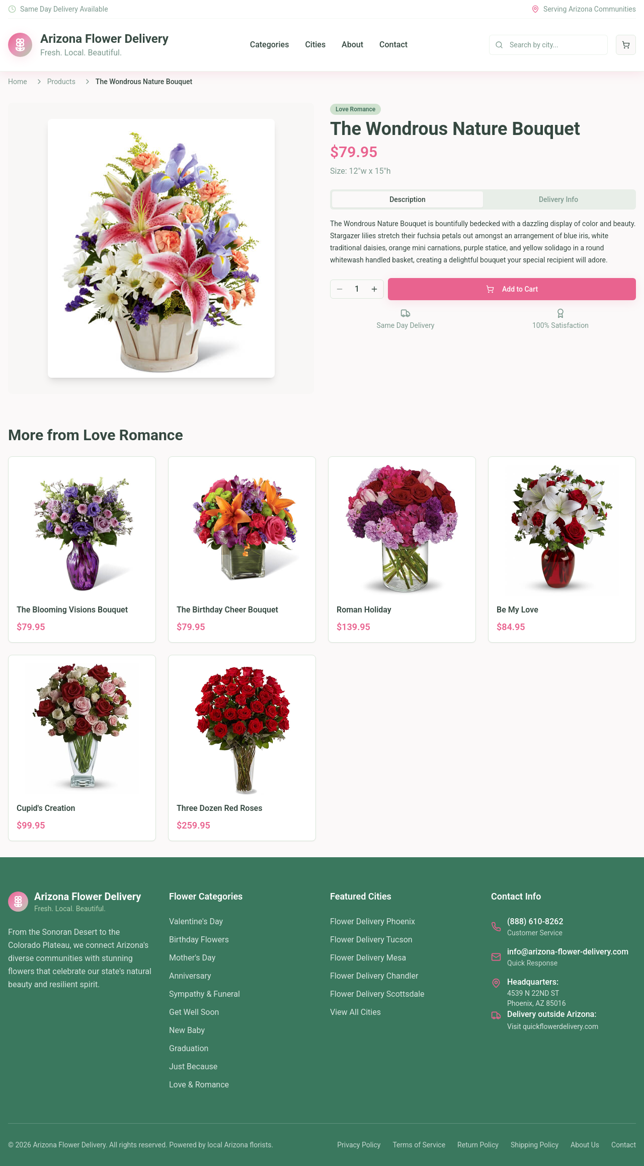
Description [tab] (407, 199)
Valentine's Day (196, 921)
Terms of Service (418, 1145)
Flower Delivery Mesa (368, 958)
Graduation (188, 1048)
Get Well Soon (194, 1012)
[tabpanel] (483, 242)
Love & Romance (199, 1084)
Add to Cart (512, 289)
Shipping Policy (534, 1145)
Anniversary (190, 976)
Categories (269, 44)
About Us (585, 1145)
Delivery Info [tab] (558, 199)
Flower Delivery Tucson (371, 939)
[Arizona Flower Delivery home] (88, 45)
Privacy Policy (358, 1145)
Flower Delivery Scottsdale (377, 994)
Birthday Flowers (199, 939)
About (352, 44)
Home (17, 82)
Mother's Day (192, 958)
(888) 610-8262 (535, 921)
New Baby (187, 1030)
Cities (315, 44)
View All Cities (355, 1012)
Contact (393, 44)
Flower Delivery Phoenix (372, 921)
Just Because (193, 1066)
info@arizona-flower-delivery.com (567, 951)
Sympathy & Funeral (204, 994)
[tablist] (483, 199)
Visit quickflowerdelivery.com (552, 1026)
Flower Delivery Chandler (374, 976)
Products (61, 82)
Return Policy (478, 1145)
